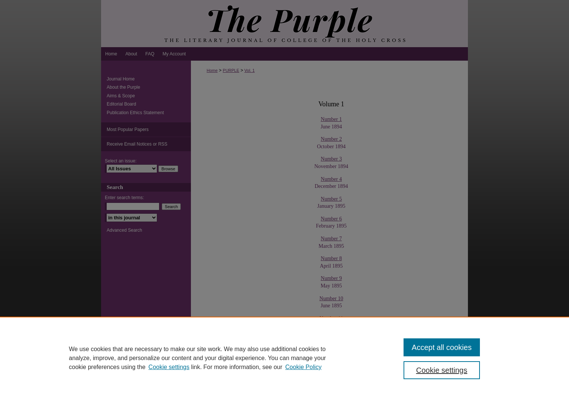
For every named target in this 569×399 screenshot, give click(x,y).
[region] (284, 358)
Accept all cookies (442, 347)
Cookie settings (169, 367)
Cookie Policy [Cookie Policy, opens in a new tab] (303, 367)
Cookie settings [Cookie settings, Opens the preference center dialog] (442, 370)
